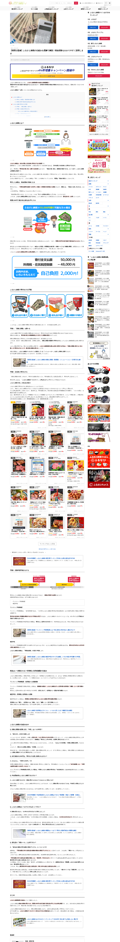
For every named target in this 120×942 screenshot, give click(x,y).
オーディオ (106, 194)
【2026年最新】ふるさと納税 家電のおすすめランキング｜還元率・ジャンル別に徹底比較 (102, 280)
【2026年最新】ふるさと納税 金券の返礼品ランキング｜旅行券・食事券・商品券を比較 (102, 288)
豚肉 (97, 211)
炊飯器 (104, 189)
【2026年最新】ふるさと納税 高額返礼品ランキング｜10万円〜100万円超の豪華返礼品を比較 (102, 334)
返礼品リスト (99, 3)
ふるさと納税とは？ (17, 97)
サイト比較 (91, 251)
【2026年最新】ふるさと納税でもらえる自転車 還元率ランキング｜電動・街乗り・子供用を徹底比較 (102, 327)
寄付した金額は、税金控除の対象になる (25, 99)
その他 (90, 237)
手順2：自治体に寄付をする (22, 108)
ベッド (104, 231)
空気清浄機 (98, 194)
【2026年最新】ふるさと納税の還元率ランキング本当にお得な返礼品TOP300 (102, 264)
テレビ (104, 186)
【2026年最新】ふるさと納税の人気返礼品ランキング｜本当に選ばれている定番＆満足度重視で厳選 (102, 273)
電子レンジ (91, 192)
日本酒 (97, 226)
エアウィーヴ (99, 245)
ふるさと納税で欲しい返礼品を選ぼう (28, 111)
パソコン (91, 186)
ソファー (91, 231)
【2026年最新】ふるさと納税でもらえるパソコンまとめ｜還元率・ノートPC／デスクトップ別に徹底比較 (102, 296)
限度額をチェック (87, 3)
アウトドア (106, 243)
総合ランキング (93, 181)
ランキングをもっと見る (47, 544)
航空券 (97, 203)
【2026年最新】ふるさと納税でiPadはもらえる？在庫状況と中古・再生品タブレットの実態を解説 (102, 319)
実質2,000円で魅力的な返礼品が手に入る (25, 101)
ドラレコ (91, 197)
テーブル (98, 231)
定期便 (97, 240)
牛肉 (90, 211)
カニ (90, 217)
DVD (90, 189)
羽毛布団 (98, 243)
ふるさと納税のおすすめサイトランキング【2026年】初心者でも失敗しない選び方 (102, 311)
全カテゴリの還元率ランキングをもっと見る (99, 134)
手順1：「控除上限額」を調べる (23, 106)
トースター (98, 192)
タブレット (98, 186)
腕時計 (90, 245)
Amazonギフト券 (100, 251)
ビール (90, 226)
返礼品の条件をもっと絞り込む (47, 549)
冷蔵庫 (90, 194)
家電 (90, 184)
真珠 (90, 243)
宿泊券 (90, 203)
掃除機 (97, 189)
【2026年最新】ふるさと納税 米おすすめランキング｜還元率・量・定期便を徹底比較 (102, 303)
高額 (90, 234)
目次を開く (47, 116)
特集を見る (93, 27)
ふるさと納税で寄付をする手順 (20, 104)
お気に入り (106, 4)
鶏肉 (104, 211)
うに (90, 220)
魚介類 (90, 214)
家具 (90, 228)
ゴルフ (104, 240)
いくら (104, 217)
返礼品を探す (104, 27)
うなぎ (97, 217)
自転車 (90, 240)
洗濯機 (104, 192)
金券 (90, 200)
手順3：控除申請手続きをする (23, 113)
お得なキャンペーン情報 (95, 248)
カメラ (97, 197)
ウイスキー (106, 226)
